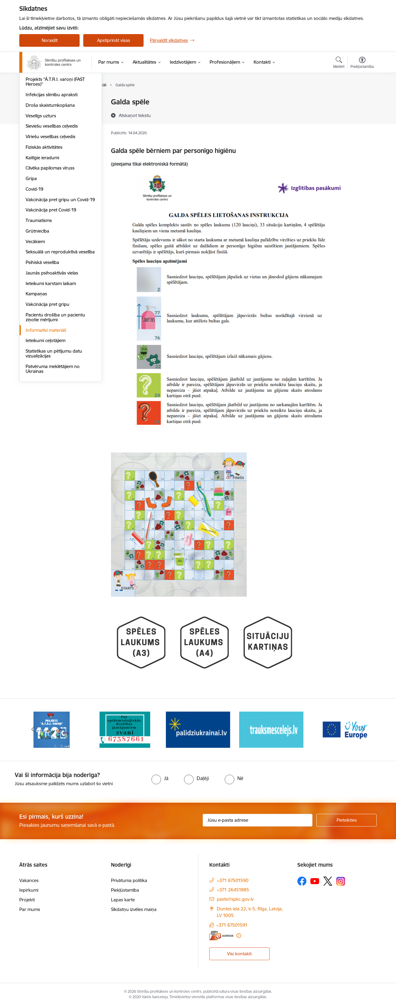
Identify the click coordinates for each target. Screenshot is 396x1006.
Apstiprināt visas (113, 40)
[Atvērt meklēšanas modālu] (338, 63)
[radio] (159, 778)
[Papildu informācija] (238, 935)
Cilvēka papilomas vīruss (50, 233)
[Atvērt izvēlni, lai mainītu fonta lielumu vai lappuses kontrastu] (362, 63)
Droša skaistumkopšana (50, 170)
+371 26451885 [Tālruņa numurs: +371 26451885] (233, 890)
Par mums (29, 909)
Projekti (27, 900)
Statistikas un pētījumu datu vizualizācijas (54, 418)
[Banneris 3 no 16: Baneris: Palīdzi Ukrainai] (198, 729)
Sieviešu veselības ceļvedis (52, 191)
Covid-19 (34, 254)
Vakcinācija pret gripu (47, 369)
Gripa (31, 243)
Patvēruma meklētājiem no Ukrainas (53, 433)
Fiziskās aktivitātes (44, 212)
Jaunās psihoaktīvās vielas (52, 338)
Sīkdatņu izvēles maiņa (134, 909)
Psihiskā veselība (42, 327)
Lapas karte (123, 900)
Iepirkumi (28, 890)
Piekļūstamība (125, 890)
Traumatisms (39, 285)
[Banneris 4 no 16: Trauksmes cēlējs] (271, 729)
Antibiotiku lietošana (46, 134)
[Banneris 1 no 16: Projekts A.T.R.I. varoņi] (51, 729)
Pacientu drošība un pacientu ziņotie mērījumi (55, 382)
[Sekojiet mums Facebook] (301, 881)
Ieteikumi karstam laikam (51, 348)
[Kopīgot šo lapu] (362, 114)
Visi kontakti (239, 954)
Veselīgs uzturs (41, 180)
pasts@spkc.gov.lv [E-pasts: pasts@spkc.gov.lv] (235, 899)
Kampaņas (36, 359)
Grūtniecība (37, 296)
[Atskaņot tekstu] (135, 115)
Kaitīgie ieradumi (42, 222)
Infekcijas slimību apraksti (52, 159)
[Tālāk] (363, 730)
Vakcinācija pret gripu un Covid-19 (60, 264)
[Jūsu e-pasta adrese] (258, 820)
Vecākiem (35, 306)
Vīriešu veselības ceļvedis (50, 201)
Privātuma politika (129, 880)
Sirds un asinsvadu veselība (53, 102)
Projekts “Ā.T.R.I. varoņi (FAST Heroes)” (55, 146)
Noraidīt (50, 40)
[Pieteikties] (346, 820)
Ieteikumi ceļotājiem (45, 405)
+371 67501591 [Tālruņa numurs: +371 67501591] (232, 925)
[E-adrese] (221, 936)
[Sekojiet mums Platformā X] (327, 881)
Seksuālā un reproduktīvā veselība (60, 317)
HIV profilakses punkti (48, 123)
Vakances (29, 880)
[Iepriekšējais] (33, 730)
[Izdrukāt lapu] (362, 99)
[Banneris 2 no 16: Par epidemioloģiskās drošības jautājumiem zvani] (125, 729)
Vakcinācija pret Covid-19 (51, 275)
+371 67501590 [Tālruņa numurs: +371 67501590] (233, 880)
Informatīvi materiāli (46, 395)
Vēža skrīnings (40, 113)
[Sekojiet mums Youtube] (314, 880)
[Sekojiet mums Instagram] (340, 881)
